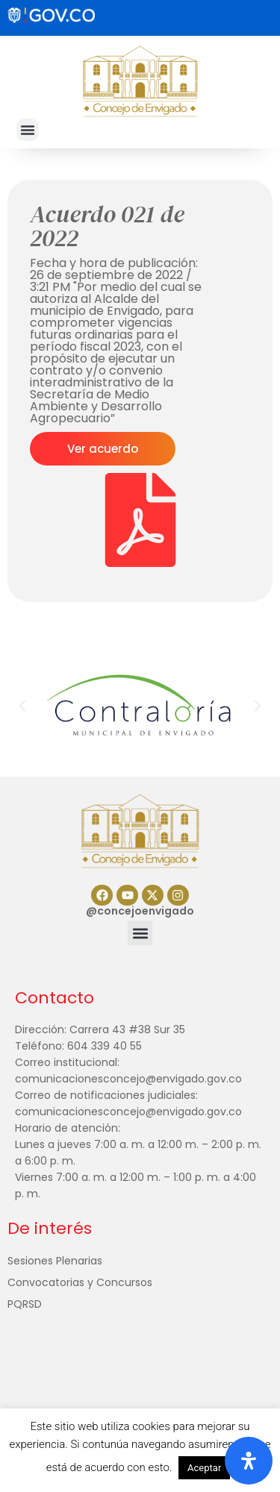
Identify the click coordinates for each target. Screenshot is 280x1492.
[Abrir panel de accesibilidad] (249, 1461)
